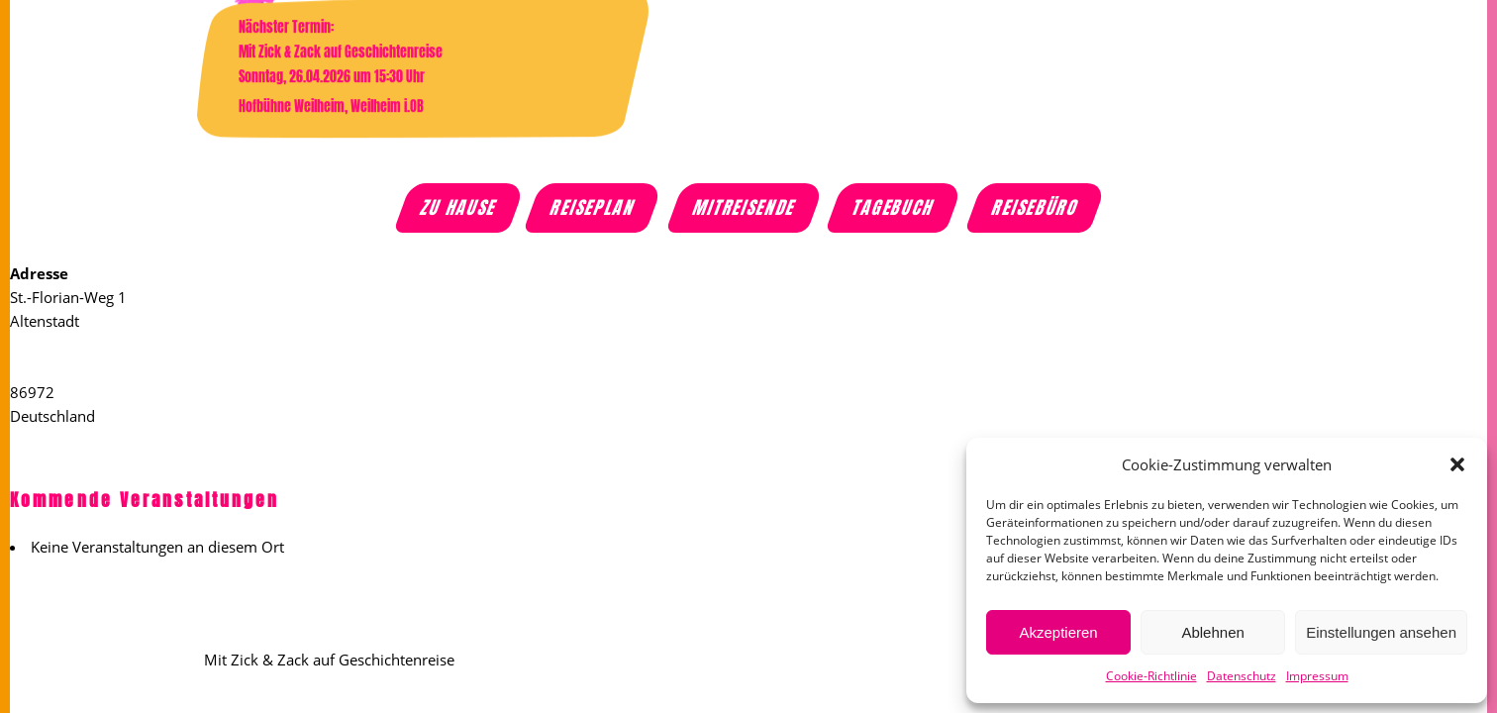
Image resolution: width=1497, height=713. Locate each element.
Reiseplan (594, 208)
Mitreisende (744, 208)
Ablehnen (1212, 632)
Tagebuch (894, 208)
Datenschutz (1241, 675)
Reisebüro (1035, 208)
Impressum (1317, 675)
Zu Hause (460, 208)
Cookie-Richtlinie (1151, 675)
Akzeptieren (1058, 632)
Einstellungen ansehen (1381, 632)
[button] (1457, 464)
